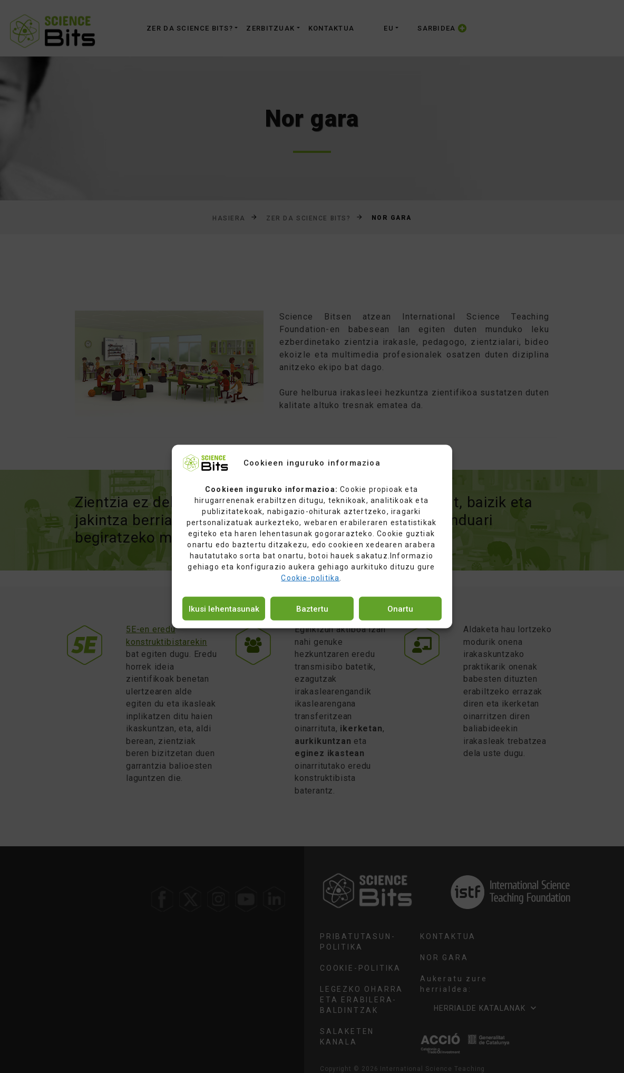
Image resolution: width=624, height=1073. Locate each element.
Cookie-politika (310, 578)
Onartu (400, 608)
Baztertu (312, 608)
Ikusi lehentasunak (224, 608)
